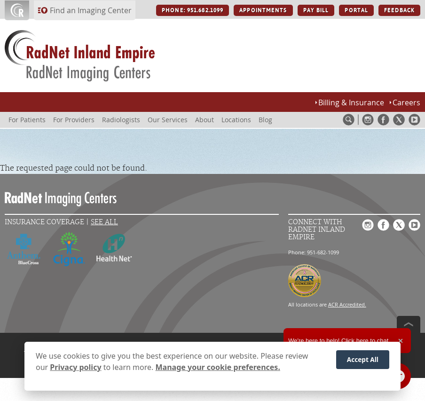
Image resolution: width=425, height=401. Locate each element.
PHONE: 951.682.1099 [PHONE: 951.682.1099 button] (192, 10)
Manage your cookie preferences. (218, 368)
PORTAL (356, 10)
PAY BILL (316, 10)
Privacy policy (75, 368)
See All (104, 222)
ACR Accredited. (347, 304)
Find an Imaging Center (91, 10)
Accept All (362, 360)
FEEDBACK (399, 10)
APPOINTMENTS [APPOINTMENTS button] (263, 10)
